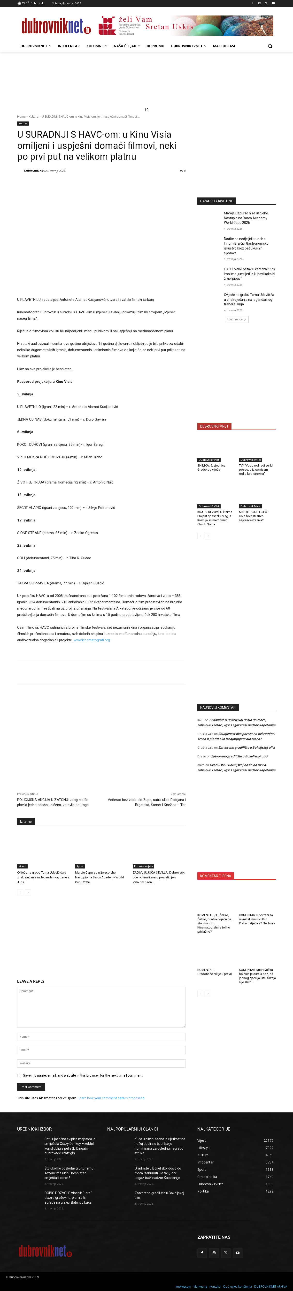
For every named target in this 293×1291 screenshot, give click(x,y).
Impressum (183, 1286)
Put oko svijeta (143, 866)
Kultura (34, 116)
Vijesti (22, 866)
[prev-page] (20, 893)
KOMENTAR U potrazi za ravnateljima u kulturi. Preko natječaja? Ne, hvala (257, 919)
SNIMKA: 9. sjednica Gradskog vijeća (211, 467)
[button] (270, 46)
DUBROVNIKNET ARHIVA (270, 1286)
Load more (236, 319)
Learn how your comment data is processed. (111, 1098)
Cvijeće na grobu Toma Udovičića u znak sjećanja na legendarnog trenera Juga (43, 877)
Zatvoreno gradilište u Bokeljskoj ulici (246, 747)
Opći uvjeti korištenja (237, 1286)
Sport (80, 866)
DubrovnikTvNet (209, 459)
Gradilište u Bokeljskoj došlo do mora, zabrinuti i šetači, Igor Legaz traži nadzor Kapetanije (158, 1173)
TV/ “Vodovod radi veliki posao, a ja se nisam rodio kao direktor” (256, 470)
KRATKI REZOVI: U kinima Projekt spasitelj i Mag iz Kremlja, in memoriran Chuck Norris (214, 518)
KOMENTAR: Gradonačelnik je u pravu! (214, 972)
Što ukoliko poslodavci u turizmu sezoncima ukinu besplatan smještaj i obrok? (69, 1173)
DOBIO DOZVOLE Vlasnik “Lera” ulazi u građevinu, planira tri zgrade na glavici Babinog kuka (68, 1197)
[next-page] (28, 893)
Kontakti (215, 1286)
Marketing (200, 1286)
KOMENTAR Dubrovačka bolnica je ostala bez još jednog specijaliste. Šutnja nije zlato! (257, 976)
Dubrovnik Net (34, 170)
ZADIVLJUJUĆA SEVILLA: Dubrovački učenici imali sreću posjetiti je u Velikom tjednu (159, 877)
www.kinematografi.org (92, 640)
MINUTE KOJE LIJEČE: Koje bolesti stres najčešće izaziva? (254, 516)
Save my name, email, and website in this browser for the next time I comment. (83, 1075)
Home (21, 116)
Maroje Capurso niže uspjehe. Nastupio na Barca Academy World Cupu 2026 (99, 877)
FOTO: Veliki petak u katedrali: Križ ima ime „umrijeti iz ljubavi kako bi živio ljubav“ (249, 273)
